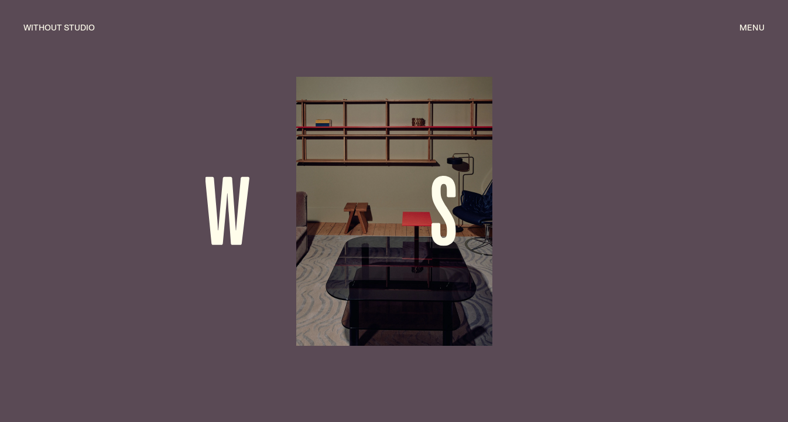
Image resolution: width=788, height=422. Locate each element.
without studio (59, 27)
